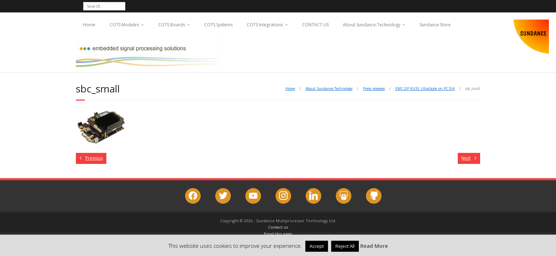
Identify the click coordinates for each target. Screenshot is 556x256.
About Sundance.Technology (371, 25)
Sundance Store (435, 25)
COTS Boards (171, 25)
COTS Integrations (265, 25)
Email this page (278, 233)
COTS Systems (218, 25)
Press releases (374, 88)
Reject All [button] (345, 246)
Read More (374, 245)
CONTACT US (315, 25)
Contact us (278, 227)
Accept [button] (317, 246)
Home (89, 25)
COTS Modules (124, 25)
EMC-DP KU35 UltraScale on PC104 (425, 88)
